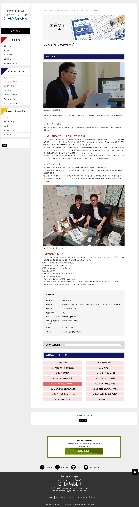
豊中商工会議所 (47, 10)
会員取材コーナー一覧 (61, 10)
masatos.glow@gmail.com (71, 332)
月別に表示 (62, 363)
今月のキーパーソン (105, 363)
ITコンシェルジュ (9, 99)
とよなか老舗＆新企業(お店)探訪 (105, 394)
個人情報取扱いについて (65, 497)
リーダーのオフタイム (62, 399)
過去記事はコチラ (105, 399)
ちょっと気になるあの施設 (105, 378)
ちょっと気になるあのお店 (105, 373)
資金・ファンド (8, 77)
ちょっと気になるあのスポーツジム (105, 389)
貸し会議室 (7, 135)
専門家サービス (8, 130)
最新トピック (8, 46)
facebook (46, 467)
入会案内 (6, 126)
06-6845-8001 (85, 446)
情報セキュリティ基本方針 (85, 497)
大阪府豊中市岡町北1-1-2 (79, 488)
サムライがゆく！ (105, 368)
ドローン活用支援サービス (12, 103)
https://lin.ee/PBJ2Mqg (70, 321)
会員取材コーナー (9, 59)
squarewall (91, 504)
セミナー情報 (8, 55)
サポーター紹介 (8, 122)
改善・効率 (7, 90)
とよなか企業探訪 (62, 373)
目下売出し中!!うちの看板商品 (62, 368)
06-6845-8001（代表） (64, 491)
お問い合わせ (15, 31)
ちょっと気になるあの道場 (105, 384)
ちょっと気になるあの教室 (62, 378)
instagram (61, 467)
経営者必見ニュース (10, 63)
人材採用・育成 (8, 86)
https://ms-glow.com (69, 317)
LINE (75, 467)
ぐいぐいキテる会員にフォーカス (62, 394)
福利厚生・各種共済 (10, 95)
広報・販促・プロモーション (13, 82)
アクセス (6, 117)
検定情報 (6, 50)
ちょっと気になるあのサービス (81, 10)
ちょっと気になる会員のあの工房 (62, 389)
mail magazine (91, 467)
